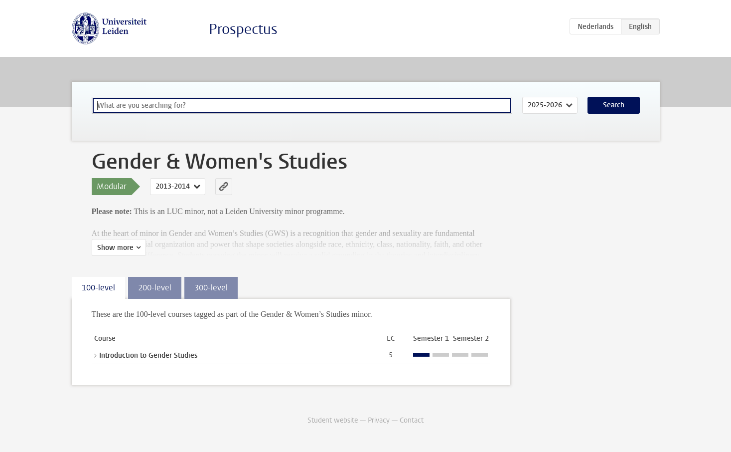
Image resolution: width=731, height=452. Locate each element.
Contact (412, 420)
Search (613, 105)
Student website (332, 420)
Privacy (379, 420)
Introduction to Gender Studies (148, 355)
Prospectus (243, 29)
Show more (115, 247)
